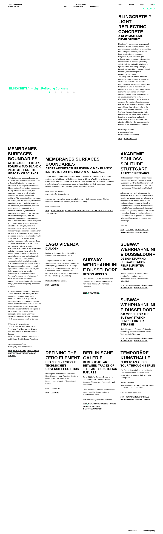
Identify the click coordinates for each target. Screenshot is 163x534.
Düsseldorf (89, 439)
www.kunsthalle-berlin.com (55, 523)
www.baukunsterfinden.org (128, 135)
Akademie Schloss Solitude (134, 255)
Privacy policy (149, 530)
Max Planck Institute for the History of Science (89, 306)
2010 (120, 139)
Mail (141, 4)
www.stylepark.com (52, 302)
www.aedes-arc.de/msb (17, 344)
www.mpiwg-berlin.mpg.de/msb (20, 347)
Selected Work (82, 4)
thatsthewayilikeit (17, 450)
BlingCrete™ (130, 139)
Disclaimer (132, 530)
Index (120, 4)
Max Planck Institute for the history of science (23, 353)
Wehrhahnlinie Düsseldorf (101, 437)
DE (151, 4)
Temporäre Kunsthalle (62, 527)
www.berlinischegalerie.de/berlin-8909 (22, 441)
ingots (37, 445)
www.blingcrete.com (126, 130)
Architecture (78, 6)
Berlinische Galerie (23, 445)
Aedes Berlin (19, 351)
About (131, 4)
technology (51, 309)
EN (154, 4)
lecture (130, 252)
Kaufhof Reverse (16, 448)
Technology (94, 6)
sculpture (56, 456)
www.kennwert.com (125, 132)
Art (65, 6)
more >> (123, 248)
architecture (103, 439)
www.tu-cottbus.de (127, 489)
